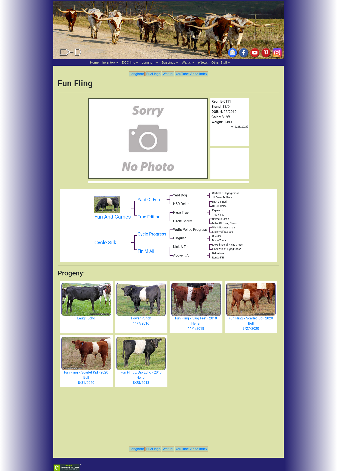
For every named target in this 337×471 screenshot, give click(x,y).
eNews (203, 62)
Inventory (109, 62)
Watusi (186, 62)
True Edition (149, 216)
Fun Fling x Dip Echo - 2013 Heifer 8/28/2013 (141, 377)
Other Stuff (219, 62)
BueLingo (168, 62)
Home (94, 62)
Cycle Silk (105, 243)
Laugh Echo (86, 318)
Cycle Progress (152, 234)
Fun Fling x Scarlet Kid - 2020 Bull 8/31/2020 (86, 377)
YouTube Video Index (191, 74)
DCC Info (128, 62)
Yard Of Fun (149, 199)
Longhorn (148, 62)
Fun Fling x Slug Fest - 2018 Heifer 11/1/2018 (196, 323)
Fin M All (146, 251)
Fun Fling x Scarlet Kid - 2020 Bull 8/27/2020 (251, 323)
